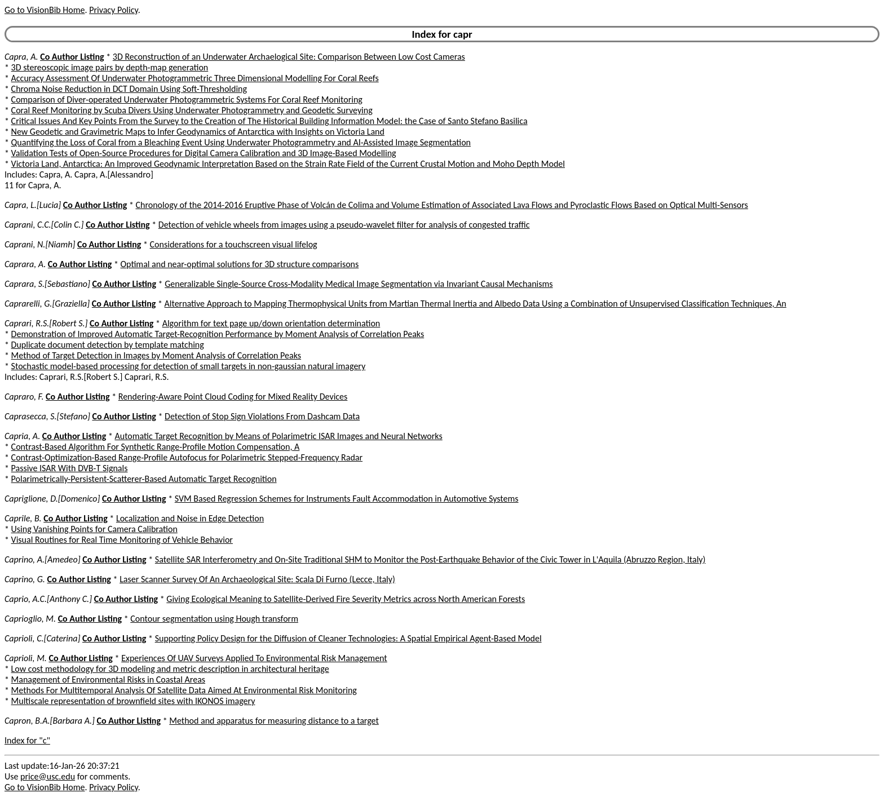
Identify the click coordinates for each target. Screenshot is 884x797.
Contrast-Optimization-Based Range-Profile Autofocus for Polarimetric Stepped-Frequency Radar (187, 457)
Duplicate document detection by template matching (107, 344)
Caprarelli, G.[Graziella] (47, 303)
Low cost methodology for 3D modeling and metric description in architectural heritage (170, 668)
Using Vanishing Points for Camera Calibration (94, 529)
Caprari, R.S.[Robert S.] (46, 323)
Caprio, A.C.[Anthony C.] (48, 599)
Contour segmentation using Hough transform (214, 618)
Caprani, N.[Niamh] (40, 244)
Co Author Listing (72, 56)
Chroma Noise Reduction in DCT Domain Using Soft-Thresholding (129, 88)
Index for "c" (27, 740)
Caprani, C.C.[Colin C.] (44, 224)
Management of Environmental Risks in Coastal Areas (108, 679)
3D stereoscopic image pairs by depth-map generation (110, 67)
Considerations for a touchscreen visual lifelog (233, 244)
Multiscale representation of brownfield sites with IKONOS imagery (133, 701)
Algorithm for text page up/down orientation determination (271, 323)
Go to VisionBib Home (45, 10)
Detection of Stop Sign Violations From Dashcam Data (262, 416)
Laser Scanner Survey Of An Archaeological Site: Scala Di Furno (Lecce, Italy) (257, 579)
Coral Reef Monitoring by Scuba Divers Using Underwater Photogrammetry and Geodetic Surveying (192, 110)
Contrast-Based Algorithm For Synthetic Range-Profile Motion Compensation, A (155, 446)
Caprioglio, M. (30, 618)
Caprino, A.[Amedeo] (43, 559)
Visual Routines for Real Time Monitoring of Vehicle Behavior (122, 539)
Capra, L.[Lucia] (33, 205)
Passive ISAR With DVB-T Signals (69, 468)
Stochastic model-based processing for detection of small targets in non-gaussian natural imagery (188, 366)
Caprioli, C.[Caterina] (42, 638)
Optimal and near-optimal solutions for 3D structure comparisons (240, 264)
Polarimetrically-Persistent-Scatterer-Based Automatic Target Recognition (144, 478)
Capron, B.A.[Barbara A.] (50, 720)
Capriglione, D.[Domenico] (52, 498)
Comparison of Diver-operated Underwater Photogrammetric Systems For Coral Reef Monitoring (187, 99)
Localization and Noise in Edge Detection (190, 518)
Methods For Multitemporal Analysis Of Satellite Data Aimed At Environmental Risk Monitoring (184, 690)
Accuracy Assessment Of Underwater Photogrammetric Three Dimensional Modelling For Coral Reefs (195, 78)
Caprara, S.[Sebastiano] (47, 283)
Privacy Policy (113, 10)
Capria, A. (22, 436)
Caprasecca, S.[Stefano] (47, 416)
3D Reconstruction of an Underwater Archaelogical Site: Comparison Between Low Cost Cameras (289, 56)
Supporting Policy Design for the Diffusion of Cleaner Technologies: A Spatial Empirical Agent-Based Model (348, 638)
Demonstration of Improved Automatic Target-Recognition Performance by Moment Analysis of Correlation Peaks (218, 334)
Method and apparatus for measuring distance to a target (274, 720)
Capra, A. (21, 56)
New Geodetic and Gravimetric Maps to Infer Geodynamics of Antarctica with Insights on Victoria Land (197, 131)
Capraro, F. (24, 396)
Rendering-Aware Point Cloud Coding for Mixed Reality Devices (233, 396)
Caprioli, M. (26, 658)
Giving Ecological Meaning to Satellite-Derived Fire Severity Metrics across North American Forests (345, 599)
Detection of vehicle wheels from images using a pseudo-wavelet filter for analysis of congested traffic (344, 224)
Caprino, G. (25, 579)
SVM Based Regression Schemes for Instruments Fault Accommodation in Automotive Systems (347, 498)
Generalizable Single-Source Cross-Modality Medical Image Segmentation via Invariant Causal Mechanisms (358, 283)
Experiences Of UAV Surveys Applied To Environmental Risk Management (254, 658)
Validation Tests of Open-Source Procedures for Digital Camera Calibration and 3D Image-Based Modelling (203, 153)
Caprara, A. (25, 264)
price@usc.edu (47, 776)
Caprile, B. (23, 518)
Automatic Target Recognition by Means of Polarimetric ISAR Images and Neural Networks (278, 436)
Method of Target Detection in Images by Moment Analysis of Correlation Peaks (156, 355)
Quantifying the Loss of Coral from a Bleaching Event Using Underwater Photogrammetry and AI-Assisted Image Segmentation (241, 142)
